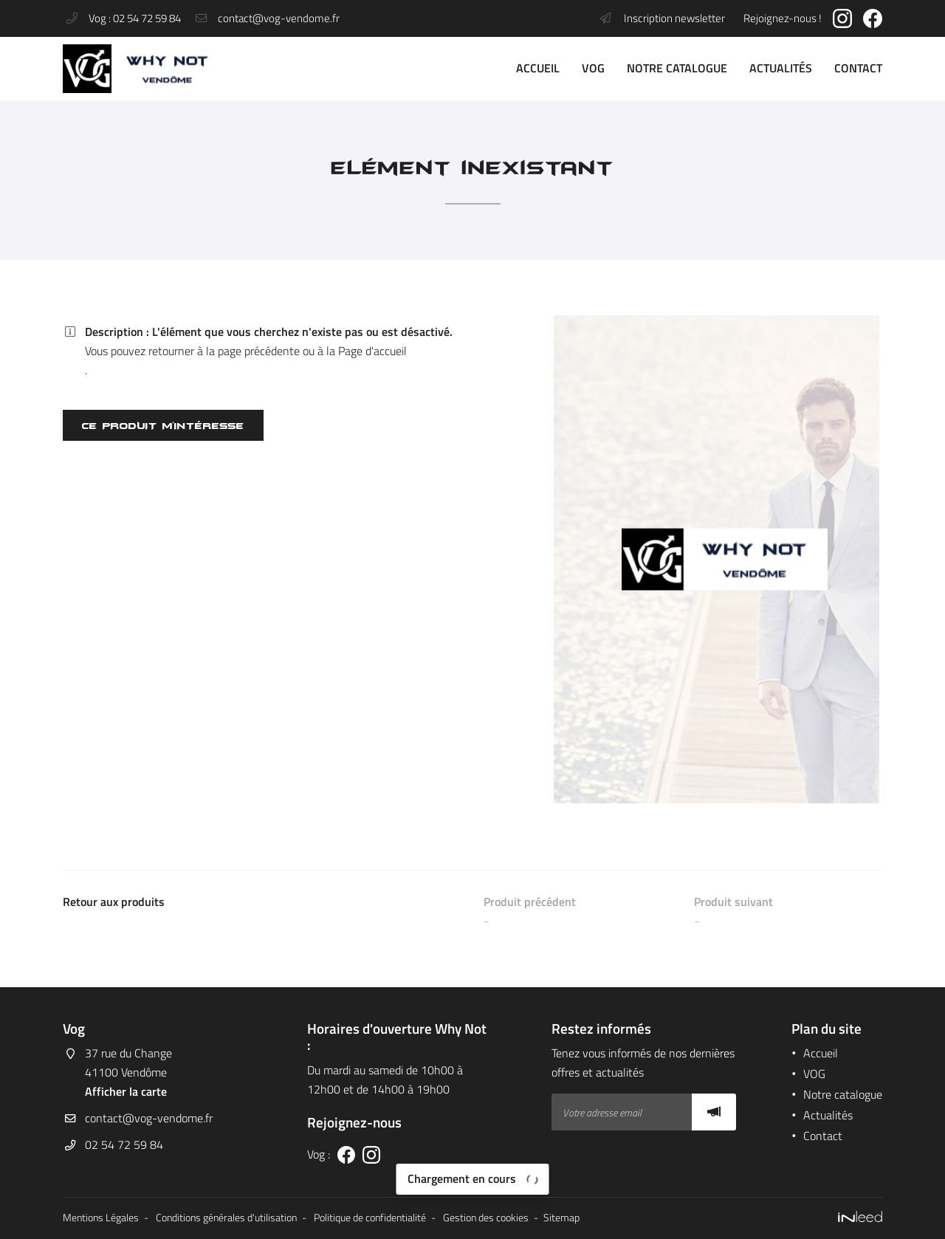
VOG (593, 68)
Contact (858, 68)
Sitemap (561, 1217)
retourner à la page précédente (224, 351)
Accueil (538, 68)
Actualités (780, 68)
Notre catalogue (677, 68)
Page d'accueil (372, 351)
